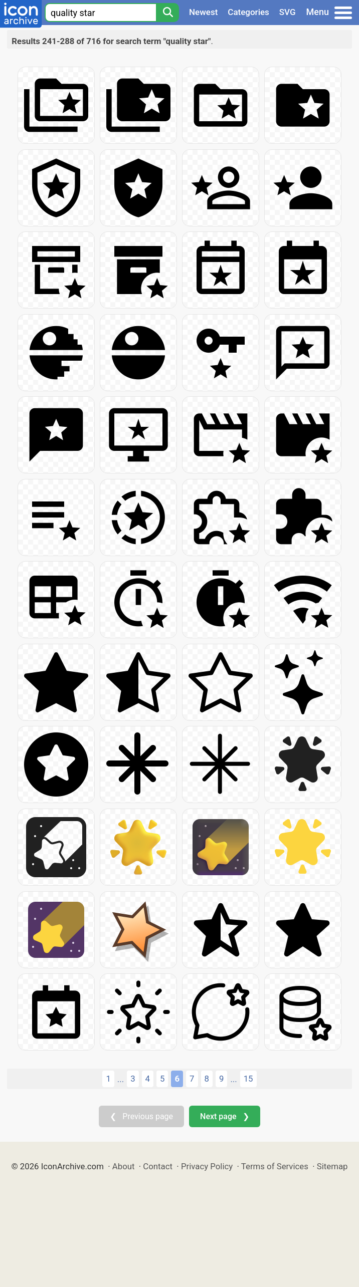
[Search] (167, 12)
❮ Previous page (141, 1116)
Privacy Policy (207, 1166)
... (120, 1079)
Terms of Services (274, 1166)
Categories (248, 12)
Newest (203, 12)
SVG (287, 12)
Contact (157, 1166)
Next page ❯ (224, 1116)
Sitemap (332, 1166)
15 (248, 1079)
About (123, 1166)
